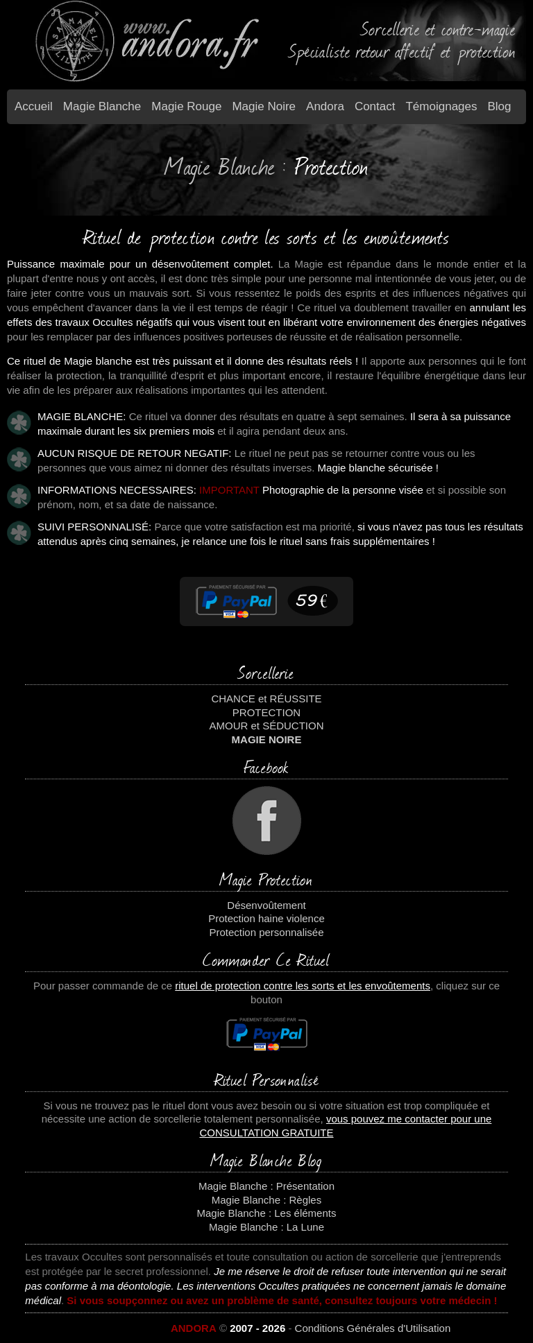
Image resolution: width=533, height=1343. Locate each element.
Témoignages (441, 106)
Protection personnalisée (266, 932)
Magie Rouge (186, 106)
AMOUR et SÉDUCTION (266, 725)
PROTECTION (266, 712)
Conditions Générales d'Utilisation (373, 1328)
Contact (375, 106)
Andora (325, 106)
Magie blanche (102, 106)
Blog (499, 106)
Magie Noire (264, 106)
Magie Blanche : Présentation (266, 1186)
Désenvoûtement (266, 905)
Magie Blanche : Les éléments (267, 1213)
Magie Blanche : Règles (266, 1200)
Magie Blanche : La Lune (266, 1227)
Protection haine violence (266, 918)
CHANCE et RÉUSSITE (266, 698)
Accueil (34, 106)
